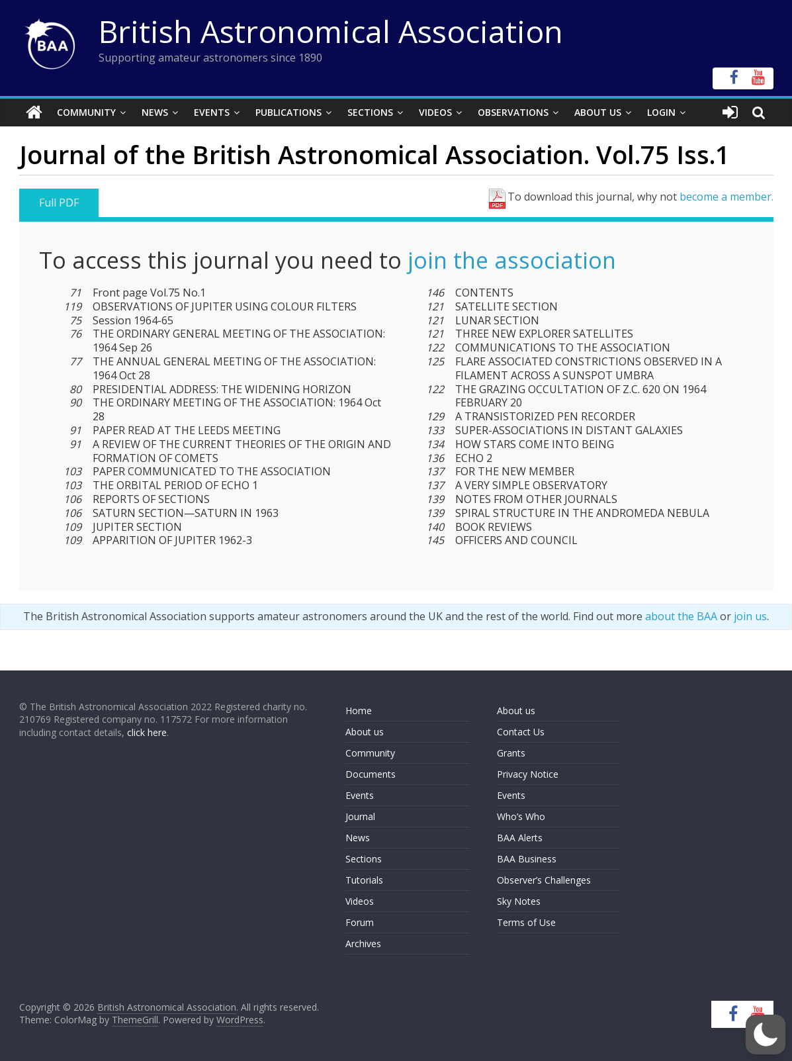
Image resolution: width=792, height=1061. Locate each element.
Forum (359, 922)
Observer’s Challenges (544, 880)
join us (750, 616)
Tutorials (364, 880)
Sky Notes (519, 901)
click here (147, 732)
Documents (370, 774)
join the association (512, 260)
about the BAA (681, 616)
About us (364, 731)
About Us (597, 112)
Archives (363, 943)
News (155, 112)
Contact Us (521, 731)
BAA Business (526, 859)
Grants (511, 753)
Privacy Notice (527, 774)
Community (86, 112)
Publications (288, 112)
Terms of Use (526, 922)
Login (661, 112)
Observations (513, 112)
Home (358, 710)
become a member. (726, 196)
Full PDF (59, 202)
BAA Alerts (520, 837)
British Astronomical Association (331, 31)
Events (212, 112)
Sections (370, 112)
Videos (435, 112)
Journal (360, 816)
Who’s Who (521, 816)
